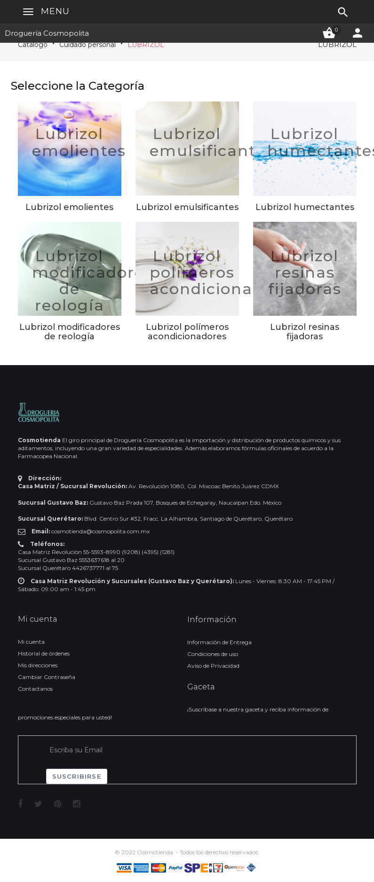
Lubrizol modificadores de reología (92, 281)
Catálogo (33, 44)
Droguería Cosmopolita (47, 33)
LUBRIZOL (145, 44)
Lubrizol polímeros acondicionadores (224, 272)
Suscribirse (76, 776)
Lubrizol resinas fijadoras (305, 272)
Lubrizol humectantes (304, 207)
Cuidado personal (87, 44)
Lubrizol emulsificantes (212, 142)
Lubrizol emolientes (79, 142)
